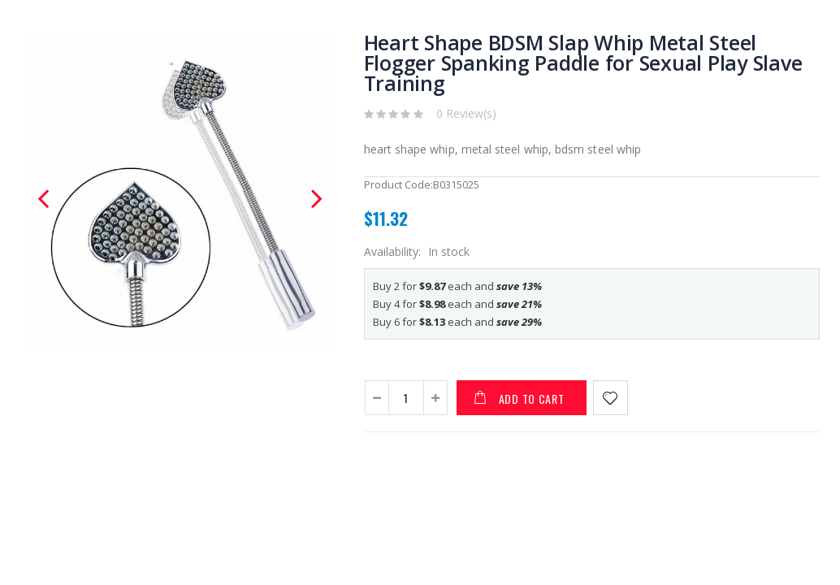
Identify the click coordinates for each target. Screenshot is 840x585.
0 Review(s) (466, 113)
